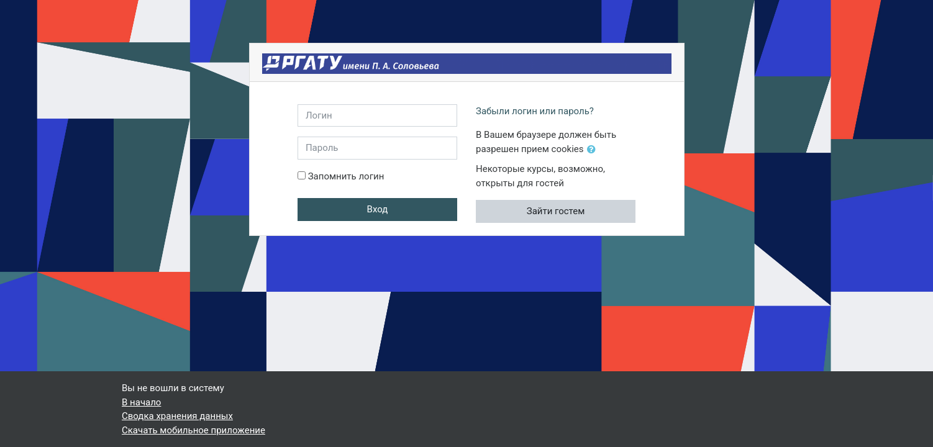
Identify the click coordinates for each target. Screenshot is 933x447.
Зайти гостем (556, 211)
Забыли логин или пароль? (535, 111)
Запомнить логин (346, 176)
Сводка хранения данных (177, 416)
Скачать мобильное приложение (193, 430)
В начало (141, 402)
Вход (377, 209)
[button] (594, 150)
